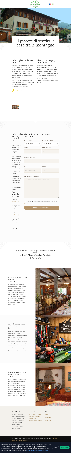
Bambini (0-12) (46, 148)
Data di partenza (47, 140)
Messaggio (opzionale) (31, 176)
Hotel (46, 414)
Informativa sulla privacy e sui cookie (37, 450)
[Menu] (56, 4)
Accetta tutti (64, 447)
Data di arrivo (28, 140)
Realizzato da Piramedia (22, 440)
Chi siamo (48, 417)
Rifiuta (56, 447)
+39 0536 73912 (16, 211)
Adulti (26, 148)
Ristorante (48, 420)
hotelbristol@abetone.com (19, 215)
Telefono (45, 167)
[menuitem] (56, 4)
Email (26, 167)
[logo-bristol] (35, 4)
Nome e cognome (29, 157)
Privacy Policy (28, 204)
